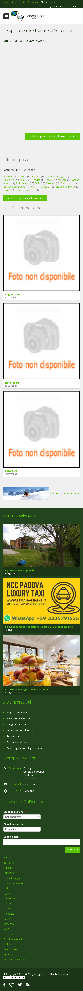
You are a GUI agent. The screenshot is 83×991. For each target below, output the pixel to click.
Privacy (27, 768)
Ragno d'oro (12, 294)
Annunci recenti (15, 736)
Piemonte (8, 913)
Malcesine (66, 183)
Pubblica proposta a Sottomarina (24, 198)
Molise (7, 908)
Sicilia (6, 929)
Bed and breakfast (17, 742)
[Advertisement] (40, 91)
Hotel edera (12, 382)
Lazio (6, 888)
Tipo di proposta (14, 824)
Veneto (7, 954)
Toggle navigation (6, 16)
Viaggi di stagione (16, 724)
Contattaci (72, 6)
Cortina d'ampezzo (25, 190)
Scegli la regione (14, 811)
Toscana (8, 934)
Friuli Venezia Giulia (13, 883)
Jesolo (49, 179)
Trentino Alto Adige (14, 939)
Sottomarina (22, 183)
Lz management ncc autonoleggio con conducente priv (39, 626)
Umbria (7, 944)
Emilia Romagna (12, 878)
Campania (8, 872)
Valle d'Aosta (10, 949)
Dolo (37, 183)
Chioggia (50, 183)
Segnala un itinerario (18, 712)
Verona (23, 176)
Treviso (36, 179)
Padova (36, 176)
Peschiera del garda (56, 176)
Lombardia (9, 898)
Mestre (45, 186)
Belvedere (11, 470)
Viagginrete (37, 16)
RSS (28, 985)
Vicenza (62, 179)
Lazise (6, 190)
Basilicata (8, 862)
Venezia (7, 176)
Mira (33, 186)
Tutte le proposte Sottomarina (49, 136)
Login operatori (55, 6)
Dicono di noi (30, 778)
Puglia (6, 918)
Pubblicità (28, 790)
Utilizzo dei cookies (33, 771)
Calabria (7, 867)
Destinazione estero (14, 959)
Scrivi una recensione (18, 718)
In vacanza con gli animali (21, 730)
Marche (7, 903)
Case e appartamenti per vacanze (25, 748)
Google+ (11, 985)
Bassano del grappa (14, 186)
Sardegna (8, 923)
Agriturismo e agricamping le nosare (27, 689)
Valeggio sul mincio (65, 186)
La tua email (12, 836)
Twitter (20, 985)
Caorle (23, 179)
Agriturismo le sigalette (20, 570)
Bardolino (8, 179)
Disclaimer (29, 775)
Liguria (7, 893)
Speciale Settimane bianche (41, 493)
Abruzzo (7, 857)
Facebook (4, 985)
